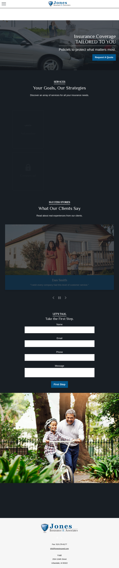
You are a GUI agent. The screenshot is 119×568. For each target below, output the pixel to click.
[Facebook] (57, 538)
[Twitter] (61, 538)
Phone (59, 352)
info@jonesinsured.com (59, 549)
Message (59, 366)
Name (59, 324)
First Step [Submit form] (59, 384)
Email (59, 338)
